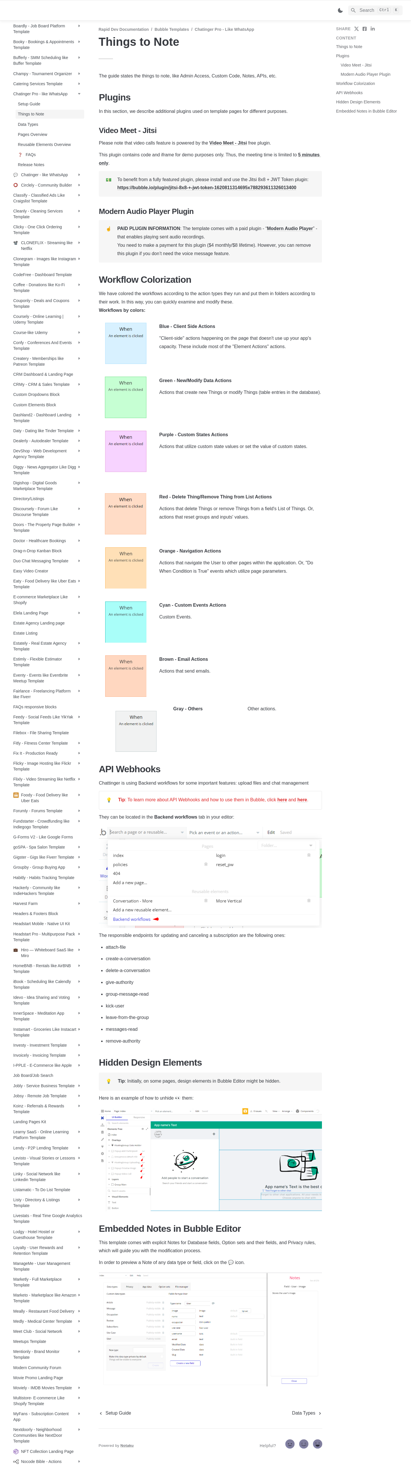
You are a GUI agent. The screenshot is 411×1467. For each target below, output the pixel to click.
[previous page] (115, 1413)
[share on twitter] (356, 28)
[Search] (375, 10)
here (282, 799)
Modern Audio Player (290, 228)
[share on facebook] (364, 28)
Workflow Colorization (355, 83)
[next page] (307, 1413)
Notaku (127, 1445)
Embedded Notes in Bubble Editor (366, 111)
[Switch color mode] (340, 10)
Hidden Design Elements (358, 102)
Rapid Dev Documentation (124, 29)
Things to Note (349, 46)
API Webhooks (349, 92)
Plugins (342, 56)
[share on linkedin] (372, 28)
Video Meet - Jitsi (228, 143)
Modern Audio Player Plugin (366, 74)
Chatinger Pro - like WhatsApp (224, 29)
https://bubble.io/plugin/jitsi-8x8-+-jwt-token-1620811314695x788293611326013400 (206, 187)
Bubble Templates (171, 29)
